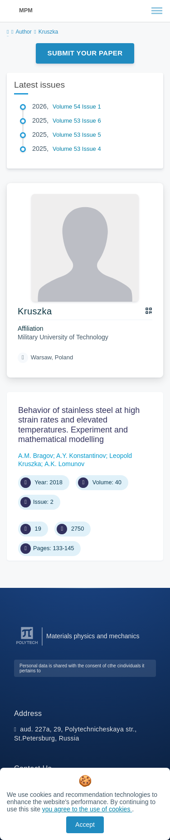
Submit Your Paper (85, 53)
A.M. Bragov (35, 455)
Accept (85, 824)
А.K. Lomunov (64, 463)
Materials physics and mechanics (92, 636)
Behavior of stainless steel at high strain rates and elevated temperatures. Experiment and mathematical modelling (79, 425)
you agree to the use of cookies (87, 809)
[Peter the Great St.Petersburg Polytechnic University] (27, 644)
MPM (26, 10)
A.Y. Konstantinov (81, 455)
